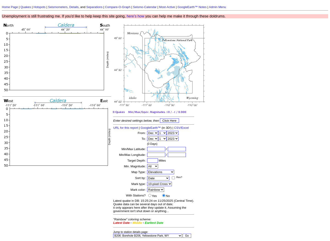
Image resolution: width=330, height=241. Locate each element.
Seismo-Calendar (145, 7)
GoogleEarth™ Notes (192, 7)
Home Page (10, 7)
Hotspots (39, 7)
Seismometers (58, 7)
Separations (94, 7)
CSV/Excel (181, 127)
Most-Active (167, 7)
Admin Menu (217, 7)
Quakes (25, 7)
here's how (135, 16)
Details (74, 7)
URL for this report (125, 127)
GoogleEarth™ (150, 127)
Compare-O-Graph (117, 7)
